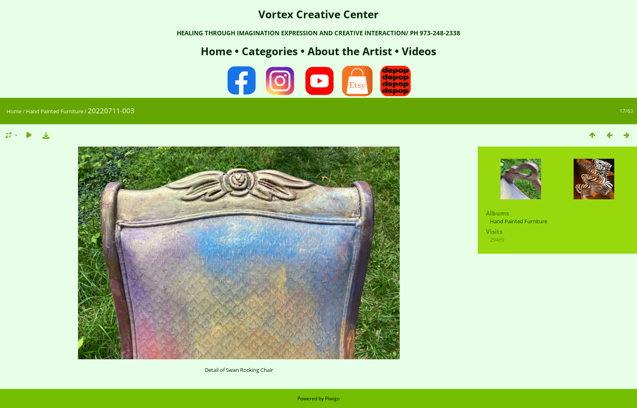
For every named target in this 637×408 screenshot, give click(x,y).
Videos (417, 51)
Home (218, 51)
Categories (271, 51)
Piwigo (332, 398)
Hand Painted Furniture (54, 111)
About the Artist (350, 51)
